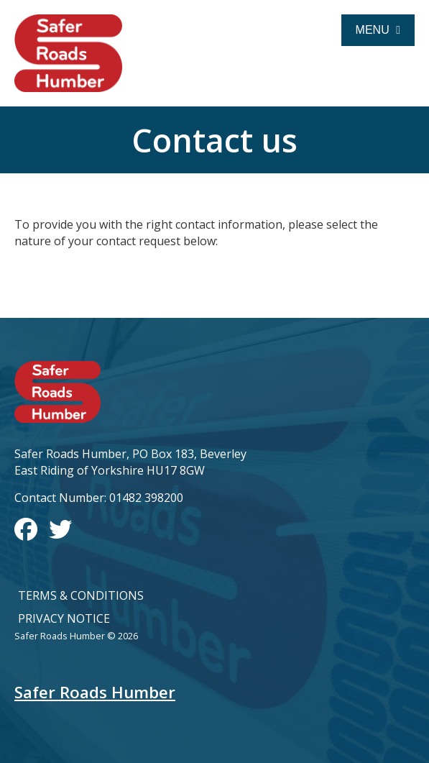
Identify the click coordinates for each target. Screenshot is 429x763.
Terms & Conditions (81, 595)
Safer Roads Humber (94, 692)
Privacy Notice (64, 618)
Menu (378, 30)
